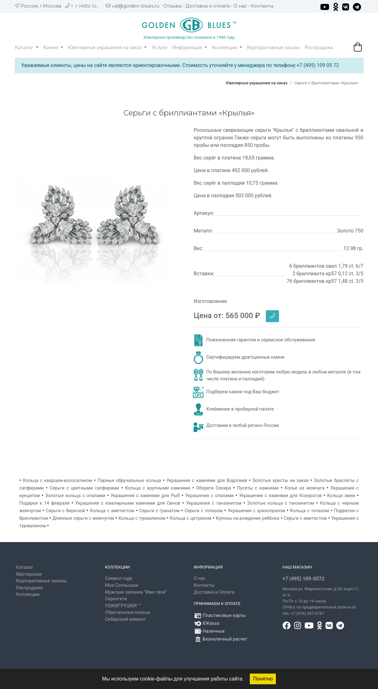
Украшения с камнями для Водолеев (207, 480)
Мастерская (29, 574)
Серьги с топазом (203, 510)
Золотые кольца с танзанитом (280, 503)
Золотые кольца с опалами (75, 495)
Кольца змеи (341, 495)
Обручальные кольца (127, 612)
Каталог (26, 47)
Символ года (118, 578)
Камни (53, 47)
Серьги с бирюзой (65, 510)
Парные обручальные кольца (129, 480)
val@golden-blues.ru (135, 6)
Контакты (262, 6)
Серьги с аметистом (305, 518)
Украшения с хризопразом (256, 510)
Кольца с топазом (309, 510)
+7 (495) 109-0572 (303, 579)
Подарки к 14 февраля (44, 503)
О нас (240, 6)
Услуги (159, 47)
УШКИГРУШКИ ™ (123, 605)
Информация (189, 47)
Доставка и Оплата (214, 592)
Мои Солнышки (121, 585)
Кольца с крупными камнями (157, 488)
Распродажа (319, 47)
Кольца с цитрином (190, 518)
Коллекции (227, 47)
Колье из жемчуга (305, 488)
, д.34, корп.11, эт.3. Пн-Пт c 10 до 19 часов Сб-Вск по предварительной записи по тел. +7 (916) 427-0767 (320, 601)
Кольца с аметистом (112, 510)
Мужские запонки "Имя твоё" (136, 592)
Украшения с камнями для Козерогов (280, 495)
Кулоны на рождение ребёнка (247, 518)
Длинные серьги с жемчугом (83, 518)
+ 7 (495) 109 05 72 (92, 6)
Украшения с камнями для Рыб (145, 495)
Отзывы (172, 6)
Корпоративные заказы (273, 47)
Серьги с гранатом (159, 510)
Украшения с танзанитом (213, 503)
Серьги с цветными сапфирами (84, 488)
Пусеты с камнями (257, 488)
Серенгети (116, 599)
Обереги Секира (213, 488)
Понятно (263, 678)
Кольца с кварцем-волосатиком (57, 480)
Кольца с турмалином (141, 518)
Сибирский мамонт (125, 619)
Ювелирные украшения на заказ (107, 47)
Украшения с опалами (209, 495)
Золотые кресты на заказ (281, 480)
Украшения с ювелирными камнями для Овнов (127, 503)
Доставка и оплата (207, 6)
